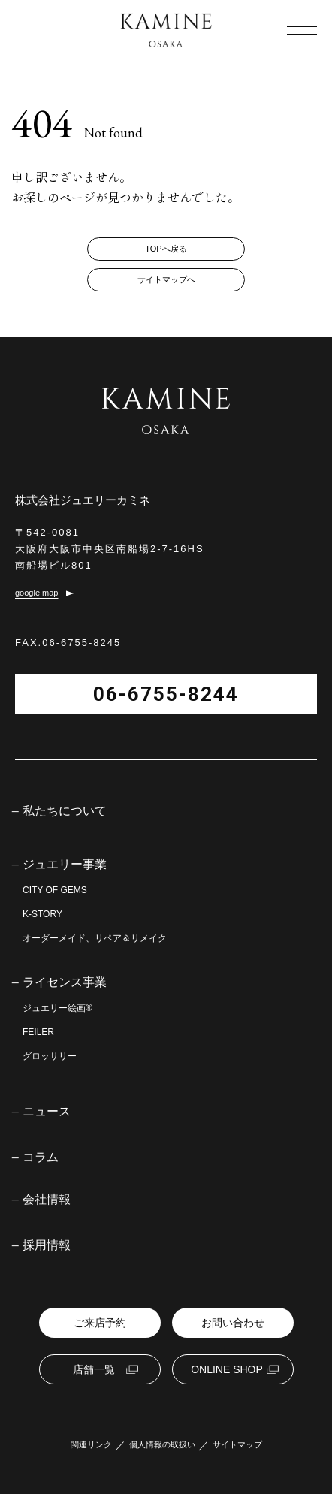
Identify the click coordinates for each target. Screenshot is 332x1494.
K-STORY (42, 914)
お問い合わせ (232, 1323)
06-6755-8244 (166, 694)
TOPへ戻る (165, 248)
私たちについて (65, 811)
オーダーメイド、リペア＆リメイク (95, 938)
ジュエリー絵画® (57, 1008)
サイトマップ (237, 1445)
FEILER (38, 1032)
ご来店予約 (100, 1323)
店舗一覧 (94, 1369)
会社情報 (47, 1200)
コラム (41, 1157)
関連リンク (91, 1445)
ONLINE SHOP (227, 1369)
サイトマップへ (166, 279)
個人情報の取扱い (162, 1445)
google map (37, 593)
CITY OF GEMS (55, 890)
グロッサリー (50, 1056)
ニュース (47, 1112)
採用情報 (47, 1245)
